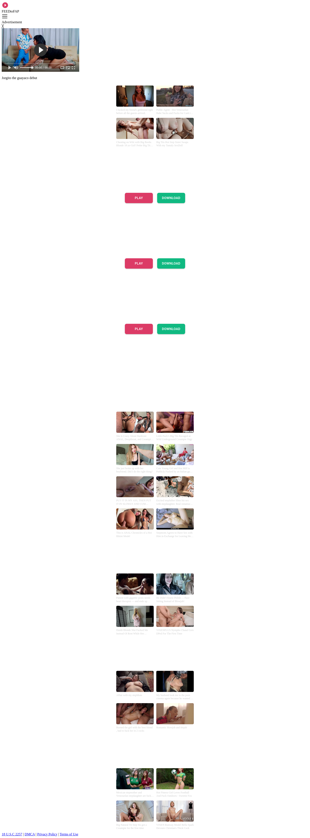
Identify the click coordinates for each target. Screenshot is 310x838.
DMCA (30, 834)
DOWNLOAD (171, 198)
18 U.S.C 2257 (12, 834)
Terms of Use (69, 834)
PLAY (139, 198)
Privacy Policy (47, 834)
